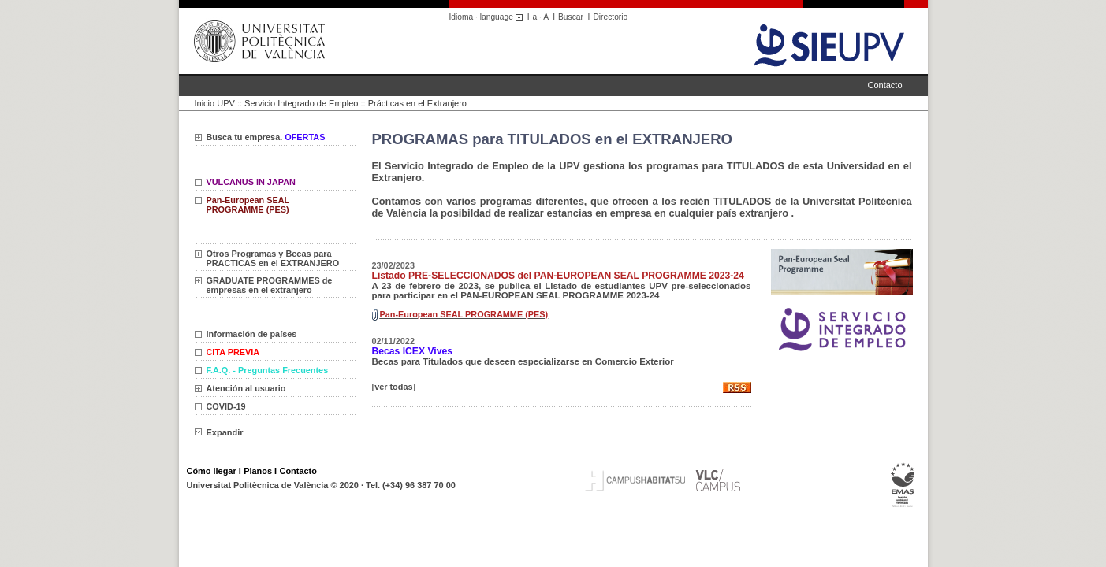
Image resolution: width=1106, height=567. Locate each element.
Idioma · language (488, 17)
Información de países (252, 334)
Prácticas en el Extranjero (417, 103)
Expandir (219, 432)
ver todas (393, 386)
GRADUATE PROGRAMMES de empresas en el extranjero (270, 285)
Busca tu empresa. (266, 137)
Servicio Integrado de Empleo (301, 103)
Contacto (884, 85)
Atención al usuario (246, 388)
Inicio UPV (215, 103)
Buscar (570, 17)
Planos (258, 471)
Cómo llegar (211, 471)
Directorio (610, 17)
